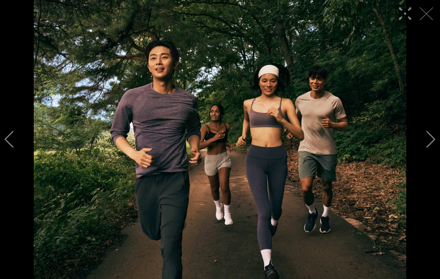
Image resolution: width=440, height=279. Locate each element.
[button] (9, 139)
